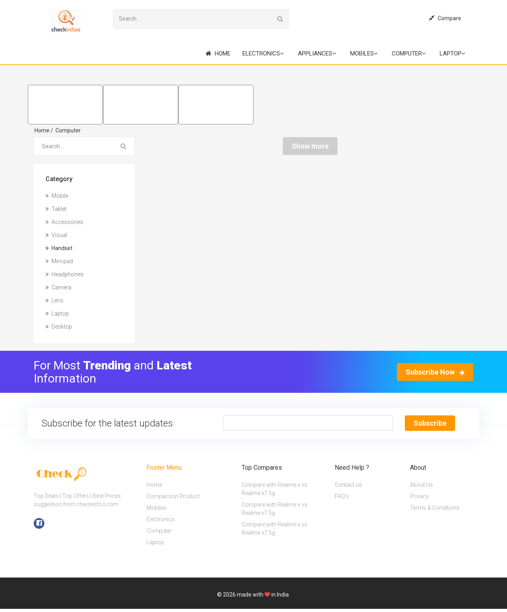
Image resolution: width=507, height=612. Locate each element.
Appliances (317, 53)
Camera (58, 287)
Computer (409, 53)
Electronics (263, 53)
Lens (54, 300)
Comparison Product (173, 496)
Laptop (452, 53)
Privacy (419, 496)
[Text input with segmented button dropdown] (308, 422)
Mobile (57, 196)
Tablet (56, 209)
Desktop (59, 326)
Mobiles (364, 53)
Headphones (65, 274)
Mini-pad (59, 261)
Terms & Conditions (434, 508)
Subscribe (430, 423)
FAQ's (342, 496)
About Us (421, 485)
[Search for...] (192, 19)
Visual (56, 235)
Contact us (348, 485)
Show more (310, 146)
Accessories (64, 222)
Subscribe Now (435, 372)
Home (218, 53)
